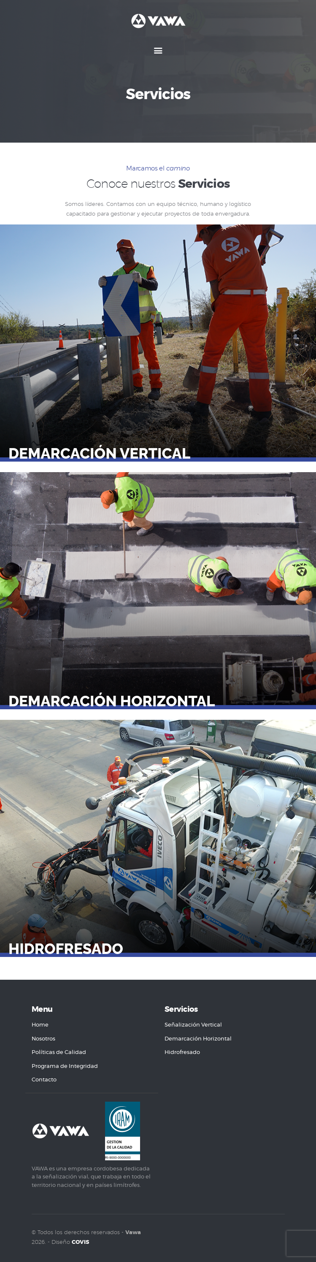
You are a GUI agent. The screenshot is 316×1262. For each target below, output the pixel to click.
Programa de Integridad (65, 1066)
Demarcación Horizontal (111, 701)
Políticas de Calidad (59, 1052)
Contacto (44, 1080)
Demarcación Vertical (99, 454)
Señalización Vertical (193, 1025)
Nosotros (43, 1039)
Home (40, 1025)
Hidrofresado (65, 949)
